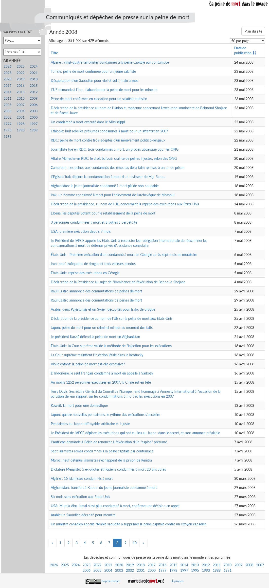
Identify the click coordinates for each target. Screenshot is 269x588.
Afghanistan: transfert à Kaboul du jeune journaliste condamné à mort (104, 487)
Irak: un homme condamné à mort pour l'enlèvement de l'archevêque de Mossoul (112, 195)
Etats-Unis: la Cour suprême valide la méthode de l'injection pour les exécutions (111, 346)
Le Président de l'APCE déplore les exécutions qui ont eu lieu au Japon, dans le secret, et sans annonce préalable (135, 433)
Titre (54, 53)
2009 (238, 565)
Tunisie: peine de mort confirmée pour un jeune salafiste (93, 71)
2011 (217, 565)
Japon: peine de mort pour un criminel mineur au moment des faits (102, 327)
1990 (206, 570)
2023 (86, 565)
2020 (119, 565)
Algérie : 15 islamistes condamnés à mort (82, 478)
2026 (54, 565)
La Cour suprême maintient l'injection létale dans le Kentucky (97, 355)
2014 (184, 565)
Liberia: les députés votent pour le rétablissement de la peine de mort (103, 213)
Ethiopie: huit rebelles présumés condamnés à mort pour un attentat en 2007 (109, 131)
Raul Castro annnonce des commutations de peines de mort (96, 291)
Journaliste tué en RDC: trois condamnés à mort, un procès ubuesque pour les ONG (115, 149)
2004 (108, 570)
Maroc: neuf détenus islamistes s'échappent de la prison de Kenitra (101, 460)
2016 (162, 565)
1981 (228, 570)
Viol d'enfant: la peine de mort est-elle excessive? (88, 364)
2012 (206, 565)
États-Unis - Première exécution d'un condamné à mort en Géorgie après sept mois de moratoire (124, 254)
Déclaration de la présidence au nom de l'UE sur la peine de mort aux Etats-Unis (111, 318)
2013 (195, 565)
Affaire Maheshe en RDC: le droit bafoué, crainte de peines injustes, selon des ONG (114, 158)
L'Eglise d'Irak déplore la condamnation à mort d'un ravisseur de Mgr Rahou (108, 177)
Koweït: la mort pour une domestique (79, 405)
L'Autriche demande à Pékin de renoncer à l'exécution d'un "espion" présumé (109, 442)
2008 (249, 565)
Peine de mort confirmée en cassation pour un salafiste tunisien (99, 99)
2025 (65, 565)
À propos (177, 581)
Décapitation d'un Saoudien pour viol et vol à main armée (94, 80)
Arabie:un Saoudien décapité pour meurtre (83, 515)
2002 (130, 570)
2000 (152, 570)
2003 (119, 570)
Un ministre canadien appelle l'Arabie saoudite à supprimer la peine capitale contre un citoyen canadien (129, 524)
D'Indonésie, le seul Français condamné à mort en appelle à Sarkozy (102, 373)
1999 (162, 570)
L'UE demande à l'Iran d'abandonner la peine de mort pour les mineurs (104, 90)
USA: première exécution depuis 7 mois (81, 231)
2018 (141, 565)
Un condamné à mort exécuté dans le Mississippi (88, 122)
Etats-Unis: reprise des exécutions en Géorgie (85, 273)
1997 (184, 570)
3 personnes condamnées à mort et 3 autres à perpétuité (94, 222)
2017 (152, 565)
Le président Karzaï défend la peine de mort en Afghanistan (95, 337)
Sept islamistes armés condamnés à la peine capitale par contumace (102, 451)
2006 (86, 570)
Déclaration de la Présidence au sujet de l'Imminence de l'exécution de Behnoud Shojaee (118, 282)
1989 (217, 570)
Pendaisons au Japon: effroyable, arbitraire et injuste (90, 424)
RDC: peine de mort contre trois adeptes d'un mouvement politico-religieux (108, 140)
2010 (228, 565)
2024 (76, 565)
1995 (195, 570)
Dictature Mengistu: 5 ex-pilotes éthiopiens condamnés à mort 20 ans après (108, 469)
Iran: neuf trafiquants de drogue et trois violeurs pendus (93, 264)
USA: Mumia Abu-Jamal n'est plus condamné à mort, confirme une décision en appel (115, 506)
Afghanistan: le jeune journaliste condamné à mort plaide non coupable (105, 186)
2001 (141, 570)
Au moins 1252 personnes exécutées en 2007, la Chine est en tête (101, 382)
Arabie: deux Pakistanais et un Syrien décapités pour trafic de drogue (103, 309)
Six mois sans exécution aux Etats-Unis (80, 497)
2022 (97, 565)
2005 (97, 570)
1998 (173, 570)
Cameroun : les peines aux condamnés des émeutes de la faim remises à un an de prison (117, 167)
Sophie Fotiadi (111, 581)
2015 (173, 565)
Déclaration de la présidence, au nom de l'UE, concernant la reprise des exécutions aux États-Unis (125, 204)
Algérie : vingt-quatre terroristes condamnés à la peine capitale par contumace (110, 62)
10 (135, 543)
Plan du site (253, 31)
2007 (260, 565)
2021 (108, 565)
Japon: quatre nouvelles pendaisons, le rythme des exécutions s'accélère (105, 414)
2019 (130, 565)
